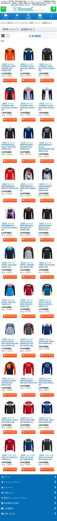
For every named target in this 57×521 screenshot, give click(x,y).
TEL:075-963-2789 (39, 5)
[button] (3, 9)
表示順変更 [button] (35, 36)
